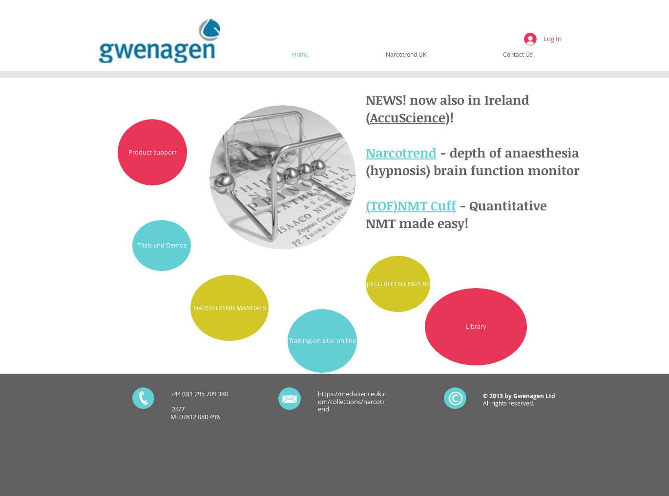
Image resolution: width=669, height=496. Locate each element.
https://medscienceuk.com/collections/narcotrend (352, 401)
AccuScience (407, 117)
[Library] (476, 326)
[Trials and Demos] (161, 245)
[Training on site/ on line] (322, 341)
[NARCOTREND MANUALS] (229, 308)
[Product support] (152, 152)
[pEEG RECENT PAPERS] (398, 284)
